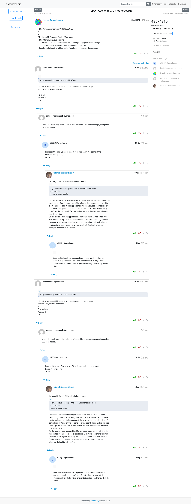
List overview (16, 11)
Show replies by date (141, 63)
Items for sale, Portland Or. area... (175, 14)
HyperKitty (95, 501)
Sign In (172, 4)
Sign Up (182, 4)
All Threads (16, 18)
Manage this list (158, 4)
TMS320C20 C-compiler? (44, 14)
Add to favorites (161, 46)
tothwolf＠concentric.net (63, 173)
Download (16, 27)
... (39, 76)
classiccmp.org (13, 4)
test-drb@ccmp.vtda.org (163, 28)
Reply (39, 56)
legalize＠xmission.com (53, 20)
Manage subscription (163, 33)
